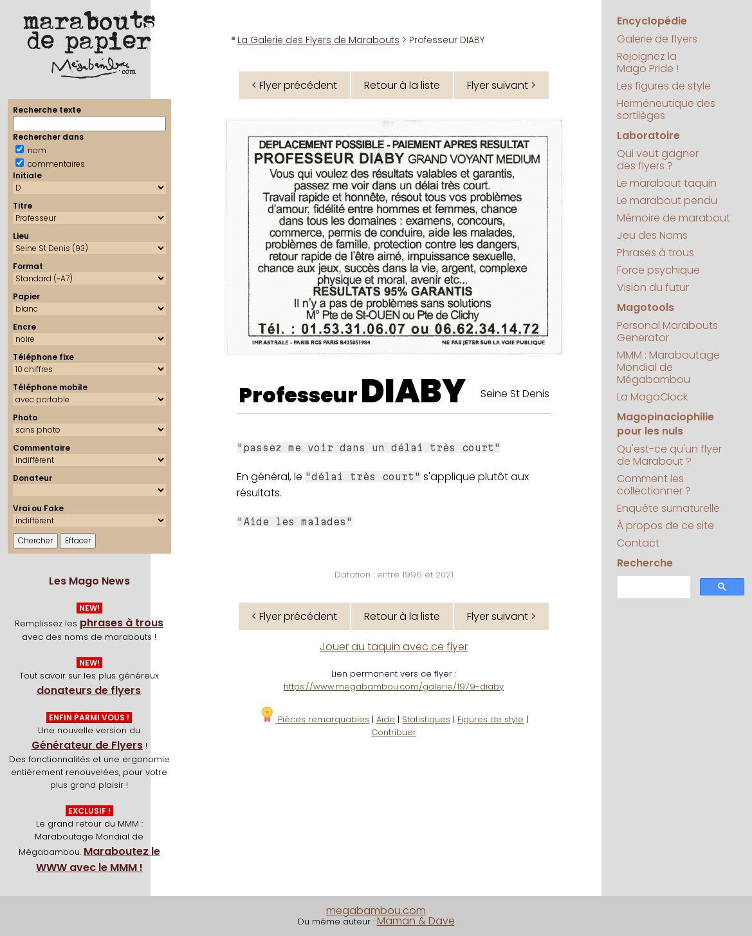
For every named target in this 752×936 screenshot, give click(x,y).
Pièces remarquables (314, 719)
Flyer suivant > (501, 85)
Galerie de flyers (657, 39)
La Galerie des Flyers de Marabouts (318, 39)
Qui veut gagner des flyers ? (658, 159)
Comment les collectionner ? (654, 484)
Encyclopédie (652, 21)
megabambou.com (376, 910)
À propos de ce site (665, 525)
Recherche (645, 563)
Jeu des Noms (652, 235)
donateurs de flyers (89, 690)
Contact (638, 543)
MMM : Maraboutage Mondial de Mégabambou (668, 367)
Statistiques (426, 719)
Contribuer (393, 732)
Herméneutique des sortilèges (666, 109)
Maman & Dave (416, 920)
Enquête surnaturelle (668, 508)
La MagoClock (652, 396)
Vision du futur (653, 287)
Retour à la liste (402, 85)
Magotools (645, 307)
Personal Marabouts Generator (667, 331)
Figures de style (490, 719)
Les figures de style (664, 86)
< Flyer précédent (294, 85)
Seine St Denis (515, 393)
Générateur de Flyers (87, 745)
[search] (653, 587)
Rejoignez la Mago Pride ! (648, 62)
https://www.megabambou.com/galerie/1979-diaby (394, 686)
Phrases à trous (655, 252)
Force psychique (658, 270)
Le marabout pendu (667, 200)
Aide (385, 719)
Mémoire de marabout (673, 218)
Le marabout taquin (667, 183)
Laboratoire (648, 135)
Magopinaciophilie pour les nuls (665, 423)
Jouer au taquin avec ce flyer (394, 646)
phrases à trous (121, 622)
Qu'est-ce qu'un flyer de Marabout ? (669, 455)
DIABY (413, 391)
